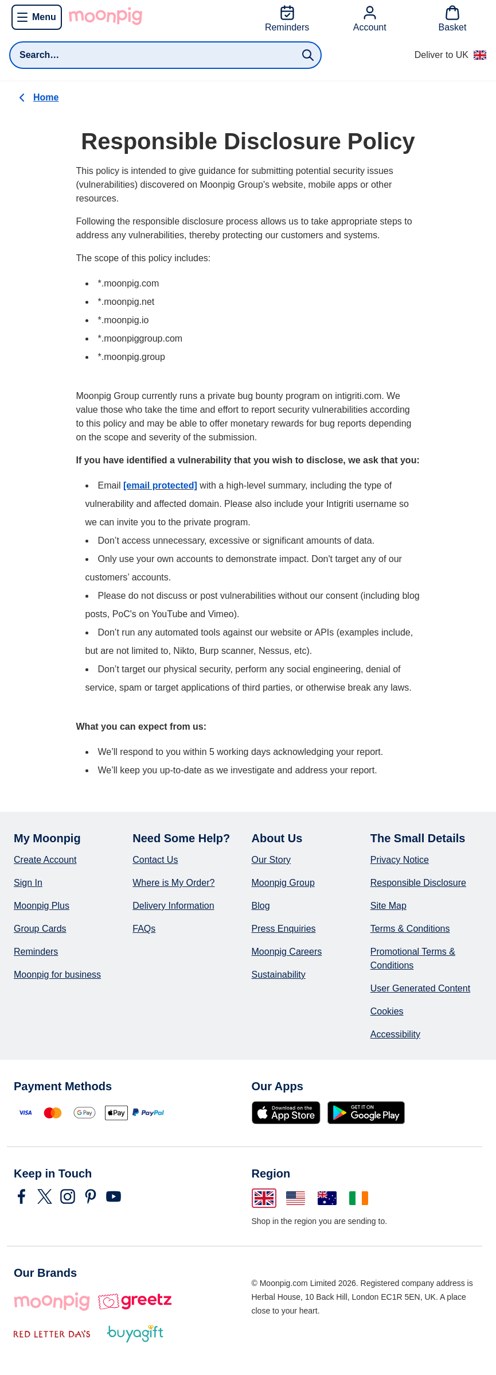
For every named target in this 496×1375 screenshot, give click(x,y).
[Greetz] (134, 1301)
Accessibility (395, 1034)
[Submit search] (308, 55)
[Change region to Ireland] (358, 1198)
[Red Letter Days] (52, 1333)
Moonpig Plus (41, 906)
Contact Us (155, 860)
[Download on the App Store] (286, 1112)
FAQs (143, 929)
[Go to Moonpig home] (105, 16)
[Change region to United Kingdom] (264, 1198)
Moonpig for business (57, 974)
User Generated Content (420, 988)
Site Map (388, 906)
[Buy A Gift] (135, 1333)
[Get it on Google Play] (366, 1112)
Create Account (45, 860)
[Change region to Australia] (327, 1198)
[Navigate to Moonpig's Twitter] (45, 1196)
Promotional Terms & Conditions (412, 958)
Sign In (28, 883)
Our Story (271, 860)
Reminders (36, 951)
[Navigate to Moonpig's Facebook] (22, 1196)
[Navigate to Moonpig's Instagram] (68, 1196)
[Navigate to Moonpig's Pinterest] (91, 1196)
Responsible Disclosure (418, 883)
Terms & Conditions (410, 929)
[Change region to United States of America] (295, 1198)
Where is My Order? (173, 883)
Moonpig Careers (287, 951)
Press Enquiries (284, 929)
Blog (261, 906)
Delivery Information (173, 906)
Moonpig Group (283, 883)
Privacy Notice (399, 860)
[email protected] (160, 485)
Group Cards (40, 929)
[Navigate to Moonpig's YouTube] (114, 1196)
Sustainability (279, 974)
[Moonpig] (52, 1301)
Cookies (387, 1011)
